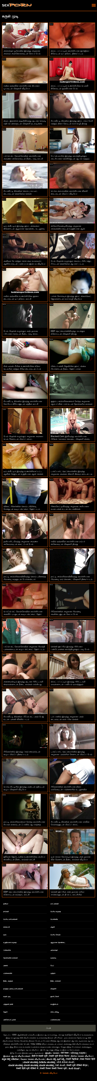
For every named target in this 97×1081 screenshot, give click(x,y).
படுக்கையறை (55, 1020)
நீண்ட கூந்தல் (8, 981)
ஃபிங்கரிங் (7, 950)
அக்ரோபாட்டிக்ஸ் (9, 1020)
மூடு (4, 935)
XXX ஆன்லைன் (20, 1035)
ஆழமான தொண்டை (57, 942)
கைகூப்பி (6, 927)
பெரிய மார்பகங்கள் (10, 919)
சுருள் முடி (7, 996)
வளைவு (53, 958)
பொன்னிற (54, 919)
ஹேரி (5, 1012)
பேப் (52, 965)
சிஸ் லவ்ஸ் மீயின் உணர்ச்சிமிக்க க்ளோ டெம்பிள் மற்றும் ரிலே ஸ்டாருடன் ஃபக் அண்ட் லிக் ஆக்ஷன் (22, 369)
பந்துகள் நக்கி (8, 1004)
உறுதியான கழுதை (10, 942)
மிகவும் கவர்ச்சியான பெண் (16, 1044)
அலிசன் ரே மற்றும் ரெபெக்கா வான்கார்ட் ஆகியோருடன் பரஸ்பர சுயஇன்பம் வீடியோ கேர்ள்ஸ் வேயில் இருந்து (24, 264)
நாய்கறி (6, 911)
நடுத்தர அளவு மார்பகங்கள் (13, 989)
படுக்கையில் (7, 973)
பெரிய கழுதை (55, 911)
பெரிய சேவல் (55, 935)
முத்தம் (52, 973)
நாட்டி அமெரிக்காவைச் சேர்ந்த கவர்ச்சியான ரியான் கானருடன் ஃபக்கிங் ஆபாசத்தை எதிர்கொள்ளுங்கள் (24, 824)
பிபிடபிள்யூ (54, 1012)
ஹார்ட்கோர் (54, 996)
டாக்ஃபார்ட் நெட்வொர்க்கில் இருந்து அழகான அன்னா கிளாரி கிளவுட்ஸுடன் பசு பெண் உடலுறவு (71, 474)
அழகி (52, 927)
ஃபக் (48, 1028)
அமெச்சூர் (54, 950)
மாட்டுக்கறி (54, 904)
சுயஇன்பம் (54, 1004)
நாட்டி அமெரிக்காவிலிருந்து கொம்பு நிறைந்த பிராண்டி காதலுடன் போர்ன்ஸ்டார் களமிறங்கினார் (24, 579)
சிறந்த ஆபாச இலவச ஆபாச (63, 1041)
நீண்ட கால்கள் (55, 981)
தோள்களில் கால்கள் (10, 958)
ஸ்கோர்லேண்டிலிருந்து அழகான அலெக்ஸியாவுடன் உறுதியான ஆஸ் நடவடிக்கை (68, 229)
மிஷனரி (53, 989)
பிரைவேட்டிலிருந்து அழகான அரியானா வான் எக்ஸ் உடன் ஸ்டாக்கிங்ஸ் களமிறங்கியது (70, 509)
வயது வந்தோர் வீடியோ (70, 1035)
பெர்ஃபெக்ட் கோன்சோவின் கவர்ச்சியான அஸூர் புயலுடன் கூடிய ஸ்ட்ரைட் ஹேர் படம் (22, 614)
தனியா (5, 904)
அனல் (5, 965)
